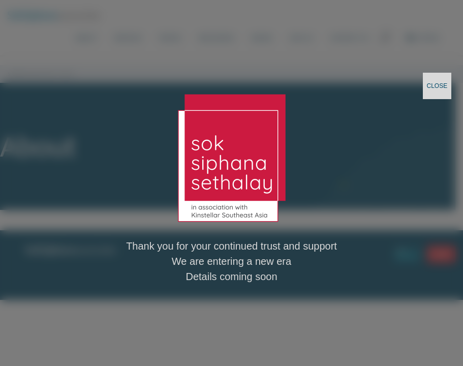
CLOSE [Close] (437, 85)
